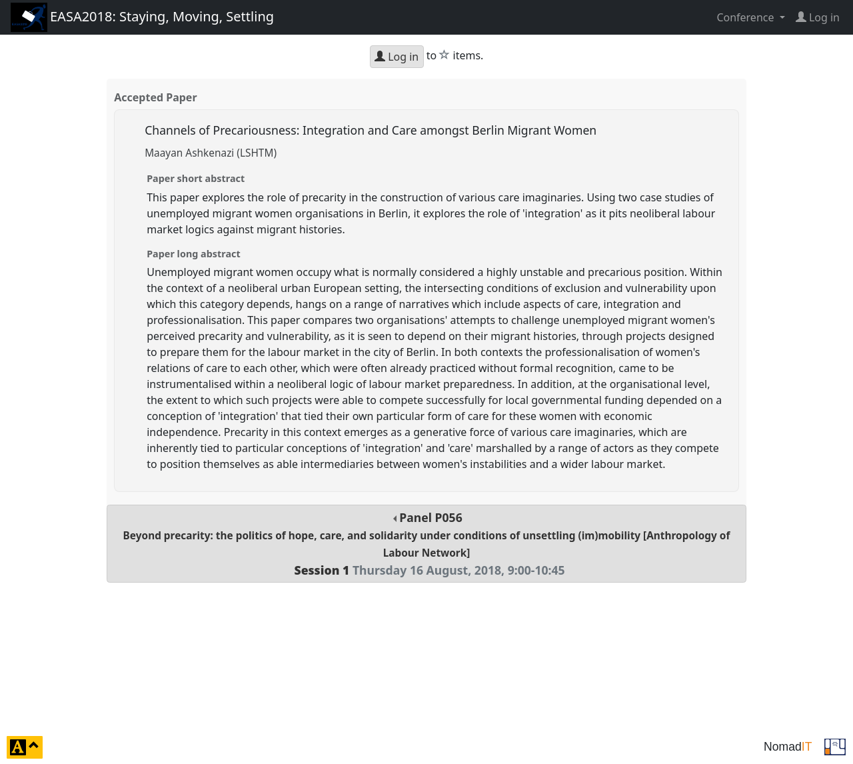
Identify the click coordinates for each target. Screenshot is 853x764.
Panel (426, 543)
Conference (746, 17)
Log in (397, 56)
